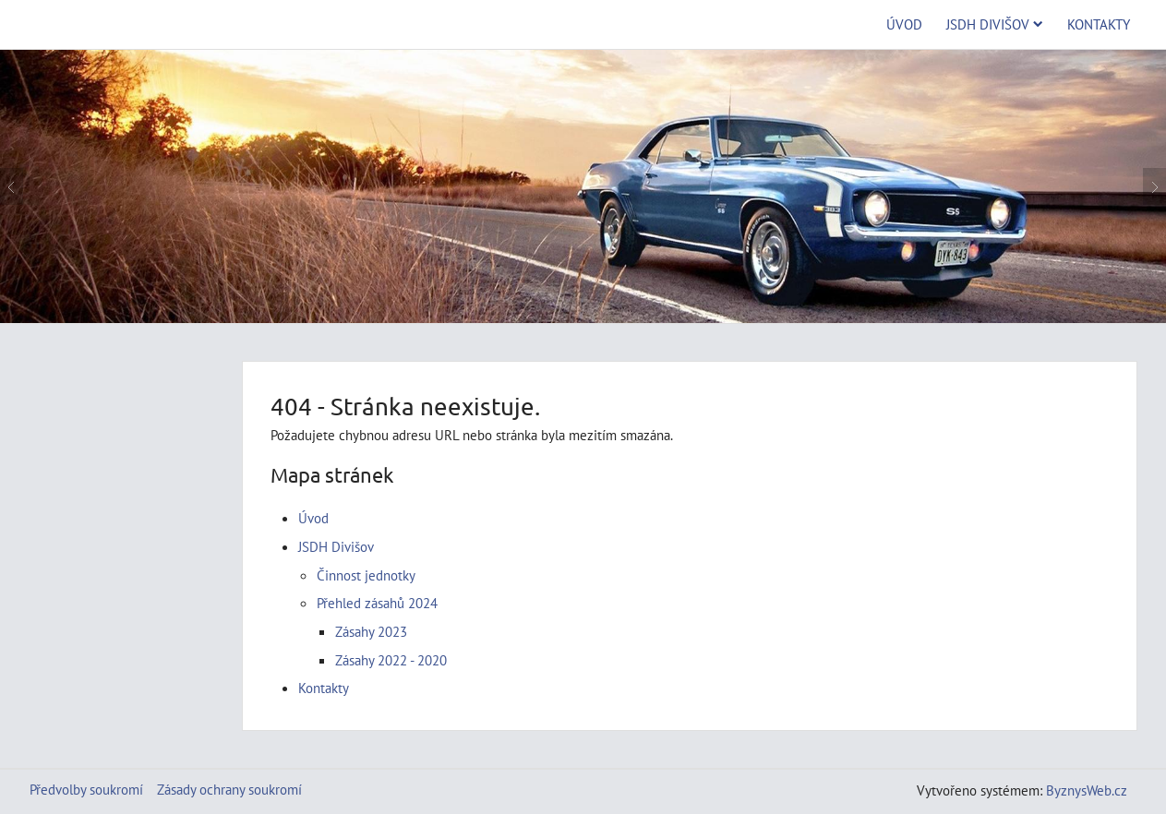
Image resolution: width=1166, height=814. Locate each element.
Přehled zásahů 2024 (377, 602)
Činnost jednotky (366, 575)
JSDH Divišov (994, 24)
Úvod (904, 24)
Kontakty (1098, 24)
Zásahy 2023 (371, 631)
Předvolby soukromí (86, 789)
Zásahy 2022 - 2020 (391, 660)
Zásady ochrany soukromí (229, 789)
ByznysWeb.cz (1086, 790)
